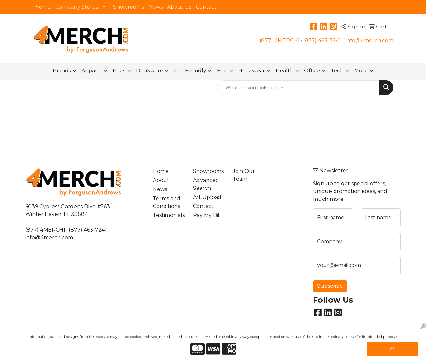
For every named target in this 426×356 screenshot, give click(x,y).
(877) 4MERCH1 (280, 41)
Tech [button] (337, 71)
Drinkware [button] (149, 71)
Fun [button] (222, 71)
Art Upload (207, 197)
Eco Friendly (190, 71)
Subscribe (330, 286)
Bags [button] (119, 71)
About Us (179, 7)
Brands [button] (62, 71)
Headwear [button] (251, 71)
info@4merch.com (369, 41)
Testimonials (169, 215)
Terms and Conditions (166, 202)
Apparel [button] (91, 71)
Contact (206, 7)
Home (43, 7)
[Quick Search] (298, 87)
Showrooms (128, 7)
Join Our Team (244, 175)
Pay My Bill (207, 215)
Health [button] (284, 71)
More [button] (361, 71)
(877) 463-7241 (322, 41)
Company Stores (76, 7)
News (155, 7)
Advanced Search (206, 184)
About (161, 180)
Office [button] (312, 71)
